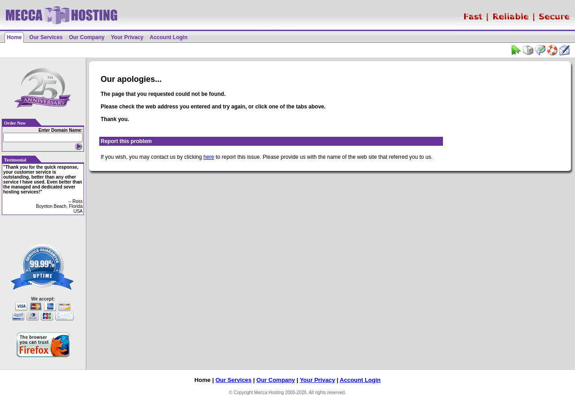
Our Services (45, 37)
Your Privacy (127, 37)
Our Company (86, 37)
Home (14, 37)
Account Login (168, 37)
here (208, 157)
